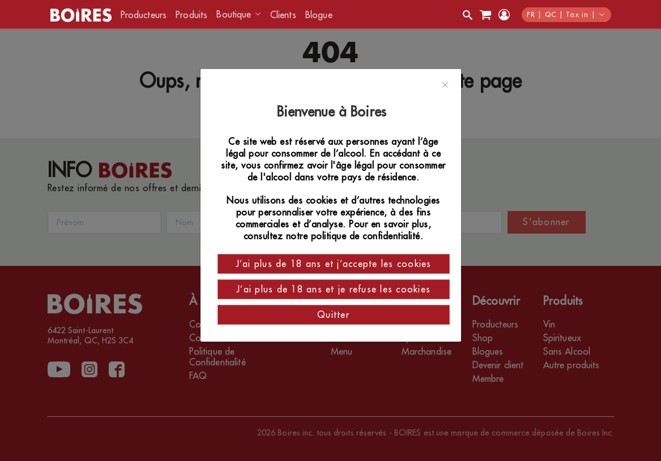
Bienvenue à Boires (333, 112)
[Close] (445, 85)
